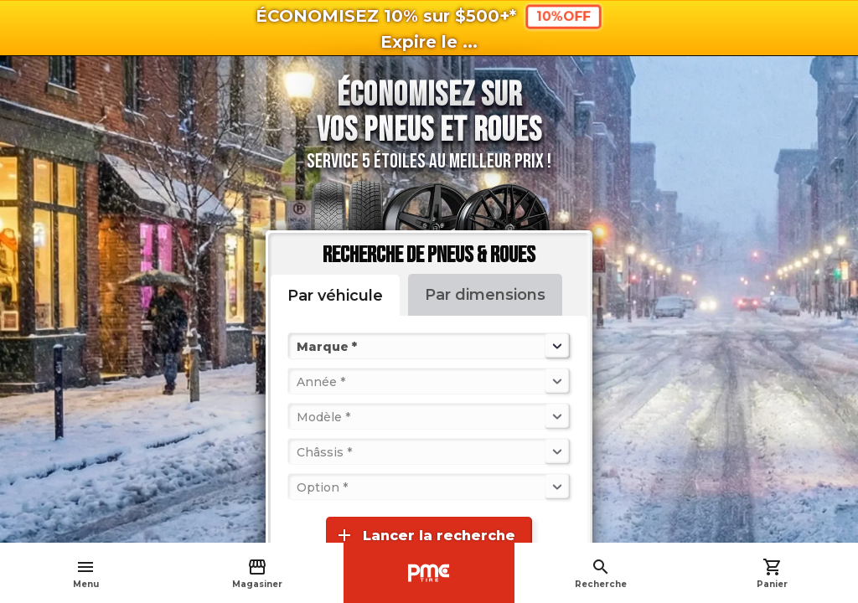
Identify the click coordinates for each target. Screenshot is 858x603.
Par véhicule (335, 295)
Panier (772, 573)
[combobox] (298, 345)
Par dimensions (485, 295)
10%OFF (563, 16)
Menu (86, 573)
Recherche (601, 573)
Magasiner (257, 573)
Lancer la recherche (424, 535)
